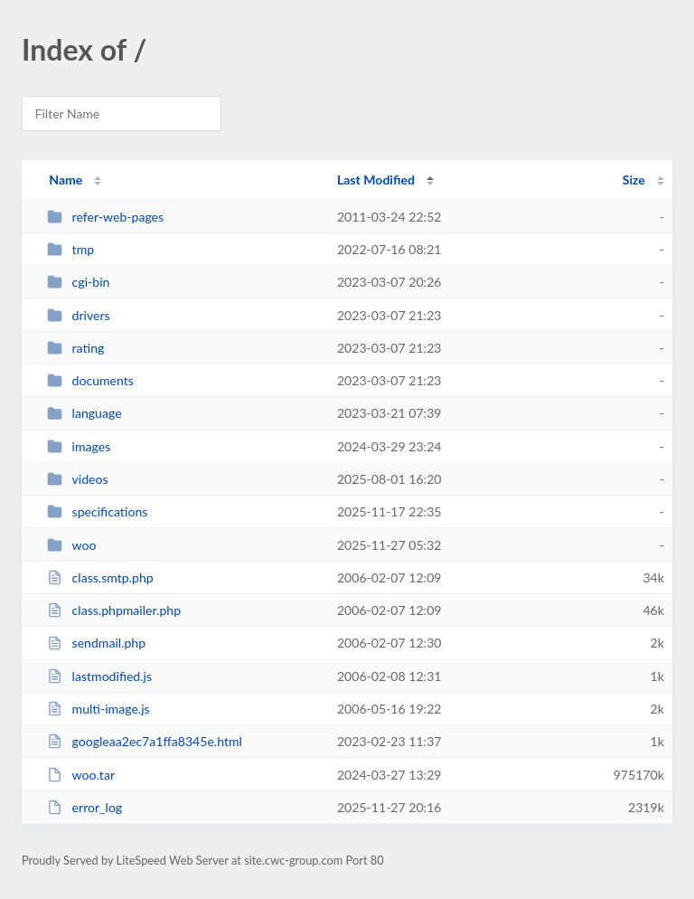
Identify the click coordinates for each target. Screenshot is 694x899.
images (78, 446)
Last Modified (376, 179)
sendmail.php (96, 642)
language (84, 413)
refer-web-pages (105, 216)
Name (65, 179)
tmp (70, 249)
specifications (97, 511)
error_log (84, 807)
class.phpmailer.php (114, 610)
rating (75, 347)
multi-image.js (98, 708)
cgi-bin (78, 281)
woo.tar (81, 774)
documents (90, 380)
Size (634, 179)
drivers (78, 315)
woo (71, 545)
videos (77, 479)
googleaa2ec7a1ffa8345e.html (144, 741)
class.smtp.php (100, 577)
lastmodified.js (99, 676)
